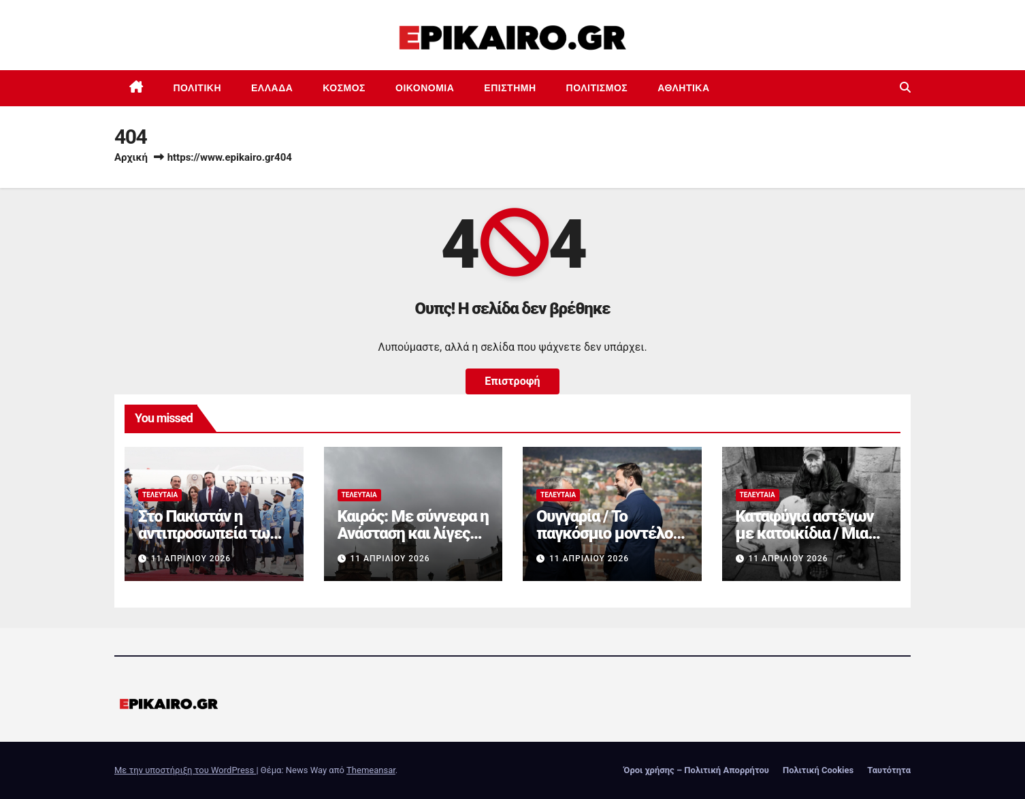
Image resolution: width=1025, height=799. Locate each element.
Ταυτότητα (889, 770)
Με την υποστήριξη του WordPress (185, 770)
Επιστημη (510, 87)
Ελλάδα (272, 87)
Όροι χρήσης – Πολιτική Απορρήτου (696, 770)
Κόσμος (344, 87)
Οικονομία (424, 87)
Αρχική (131, 157)
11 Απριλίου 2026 (191, 558)
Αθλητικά (683, 87)
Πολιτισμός (597, 87)
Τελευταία (160, 495)
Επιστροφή (512, 381)
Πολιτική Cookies (818, 770)
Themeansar (370, 770)
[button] (905, 87)
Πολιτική (198, 87)
